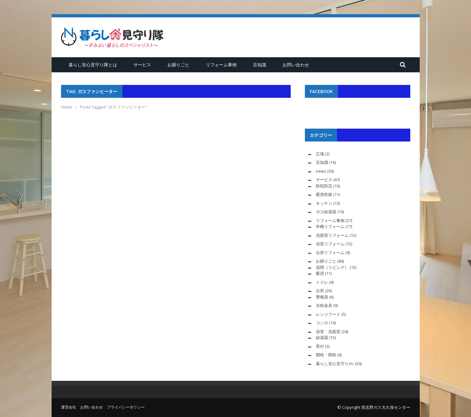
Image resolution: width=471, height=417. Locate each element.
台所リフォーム (330, 252)
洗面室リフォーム (332, 235)
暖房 (320, 273)
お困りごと (178, 65)
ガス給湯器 (326, 211)
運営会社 (68, 407)
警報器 (322, 297)
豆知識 (259, 65)
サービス (142, 65)
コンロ (322, 322)
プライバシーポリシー (126, 407)
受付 (320, 346)
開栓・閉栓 (326, 355)
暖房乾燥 (324, 194)
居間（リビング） (332, 267)
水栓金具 (324, 305)
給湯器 (322, 337)
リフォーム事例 (221, 65)
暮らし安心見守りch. (335, 363)
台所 (320, 290)
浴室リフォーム (330, 244)
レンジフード (328, 314)
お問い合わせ (296, 65)
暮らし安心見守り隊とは (93, 65)
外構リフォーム (330, 226)
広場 (320, 154)
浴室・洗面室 (328, 331)
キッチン (324, 203)
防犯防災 (324, 186)
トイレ (322, 282)
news (321, 171)
